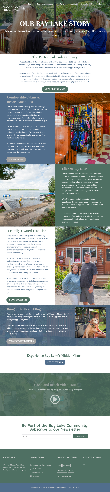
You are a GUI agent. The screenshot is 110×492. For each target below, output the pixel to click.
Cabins (30, 4)
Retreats (84, 4)
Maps (93, 4)
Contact (102, 4)
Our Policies (61, 4)
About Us (73, 4)
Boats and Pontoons (45, 4)
